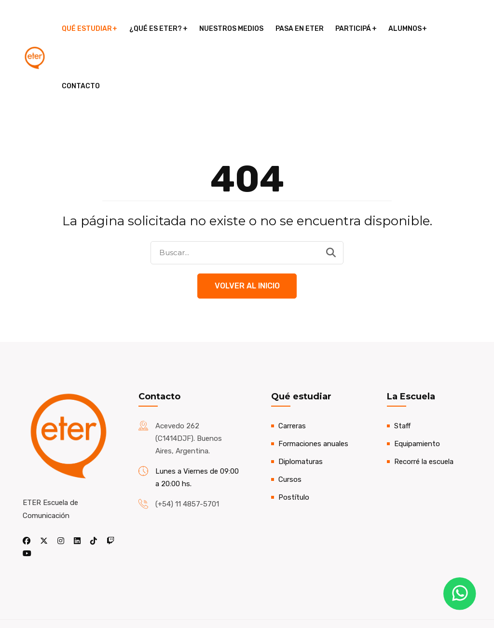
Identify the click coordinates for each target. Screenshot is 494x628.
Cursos (290, 423)
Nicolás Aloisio (101, 602)
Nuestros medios (234, 29)
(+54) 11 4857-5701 (187, 447)
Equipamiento (417, 387)
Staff (402, 369)
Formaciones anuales (313, 387)
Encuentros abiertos (300, 595)
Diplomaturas (300, 405)
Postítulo (293, 441)
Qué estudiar (90, 29)
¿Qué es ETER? (158, 29)
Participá (354, 29)
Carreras (292, 369)
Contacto (458, 29)
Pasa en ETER (301, 29)
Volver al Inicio (247, 229)
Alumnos (405, 29)
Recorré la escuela (423, 405)
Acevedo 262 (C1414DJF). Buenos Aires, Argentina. (188, 382)
